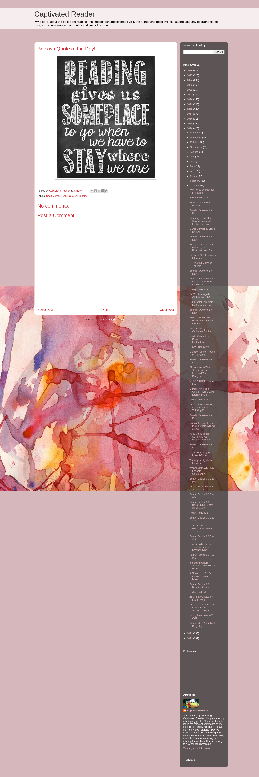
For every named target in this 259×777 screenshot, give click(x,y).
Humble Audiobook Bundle (199, 204)
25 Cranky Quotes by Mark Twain (201, 598)
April (193, 171)
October (195, 142)
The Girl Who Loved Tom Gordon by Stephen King (200, 547)
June (193, 161)
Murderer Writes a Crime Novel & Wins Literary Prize (201, 391)
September (196, 147)
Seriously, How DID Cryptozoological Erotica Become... (200, 221)
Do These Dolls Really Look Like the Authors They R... (201, 607)
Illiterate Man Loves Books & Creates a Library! (201, 320)
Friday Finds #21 (198, 592)
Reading (82, 195)
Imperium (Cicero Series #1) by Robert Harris (202, 565)
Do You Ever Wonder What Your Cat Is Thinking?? (200, 407)
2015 (190, 123)
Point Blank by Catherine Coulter (200, 330)
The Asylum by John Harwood (200, 462)
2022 (190, 89)
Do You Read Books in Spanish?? (201, 488)
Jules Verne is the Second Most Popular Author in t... (202, 436)
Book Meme (52, 195)
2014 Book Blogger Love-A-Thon (200, 454)
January (195, 185)
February (195, 180)
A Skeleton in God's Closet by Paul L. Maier (200, 576)
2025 (190, 75)
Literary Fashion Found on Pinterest (202, 353)
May (192, 166)
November (196, 137)
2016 (190, 118)
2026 (190, 70)
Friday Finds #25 (198, 197)
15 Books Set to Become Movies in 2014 (200, 528)
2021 (190, 94)
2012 (190, 638)
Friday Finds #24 (198, 289)
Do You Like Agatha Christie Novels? (200, 296)
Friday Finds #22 (198, 512)
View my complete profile (197, 748)
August (194, 151)
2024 (190, 80)
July (192, 156)
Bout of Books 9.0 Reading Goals (199, 586)
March (194, 176)
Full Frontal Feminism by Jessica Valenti (201, 303)
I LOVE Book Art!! (199, 346)
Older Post (167, 309)
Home (106, 309)
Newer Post (45, 309)
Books (64, 195)
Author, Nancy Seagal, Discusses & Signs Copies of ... (201, 281)
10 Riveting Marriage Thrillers (200, 264)
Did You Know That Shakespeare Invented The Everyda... (199, 372)
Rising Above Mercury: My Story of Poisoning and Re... (201, 247)
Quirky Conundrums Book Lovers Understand (200, 339)
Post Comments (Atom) (113, 319)
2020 (190, 99)
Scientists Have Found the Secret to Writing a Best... (202, 426)
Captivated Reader (64, 14)
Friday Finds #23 (198, 399)
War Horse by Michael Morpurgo (201, 191)
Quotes (73, 195)
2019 (190, 104)
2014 (190, 128)
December (196, 132)
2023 (190, 84)
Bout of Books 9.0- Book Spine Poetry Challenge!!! (201, 505)
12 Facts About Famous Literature (202, 257)
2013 (190, 633)
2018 (190, 109)
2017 (190, 113)
